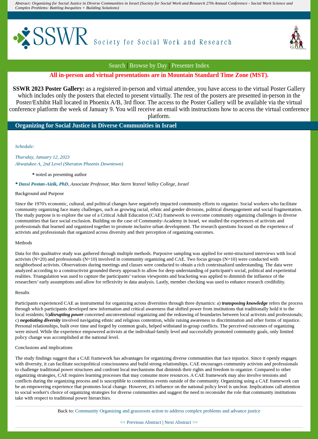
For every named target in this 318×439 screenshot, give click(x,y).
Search (117, 65)
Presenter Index (190, 65)
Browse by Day (148, 65)
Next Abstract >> (181, 422)
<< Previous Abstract (141, 422)
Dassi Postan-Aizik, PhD (43, 184)
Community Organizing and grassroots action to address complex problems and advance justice (167, 411)
